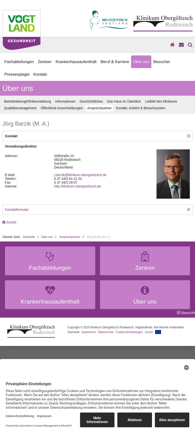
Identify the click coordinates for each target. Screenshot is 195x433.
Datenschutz (106, 332)
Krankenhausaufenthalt (76, 61)
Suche (149, 332)
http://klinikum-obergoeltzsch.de (77, 186)
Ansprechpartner (99, 108)
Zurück (9, 222)
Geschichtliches (91, 101)
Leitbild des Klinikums (161, 101)
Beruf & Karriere (114, 61)
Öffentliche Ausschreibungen (62, 108)
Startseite (29, 237)
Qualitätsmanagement (20, 108)
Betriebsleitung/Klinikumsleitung (27, 101)
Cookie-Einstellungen (129, 332)
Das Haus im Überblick (124, 101)
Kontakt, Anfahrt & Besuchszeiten (140, 108)
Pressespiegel (16, 74)
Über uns (141, 61)
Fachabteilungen (19, 61)
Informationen (65, 101)
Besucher (161, 61)
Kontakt (40, 74)
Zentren (45, 61)
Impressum (89, 332)
